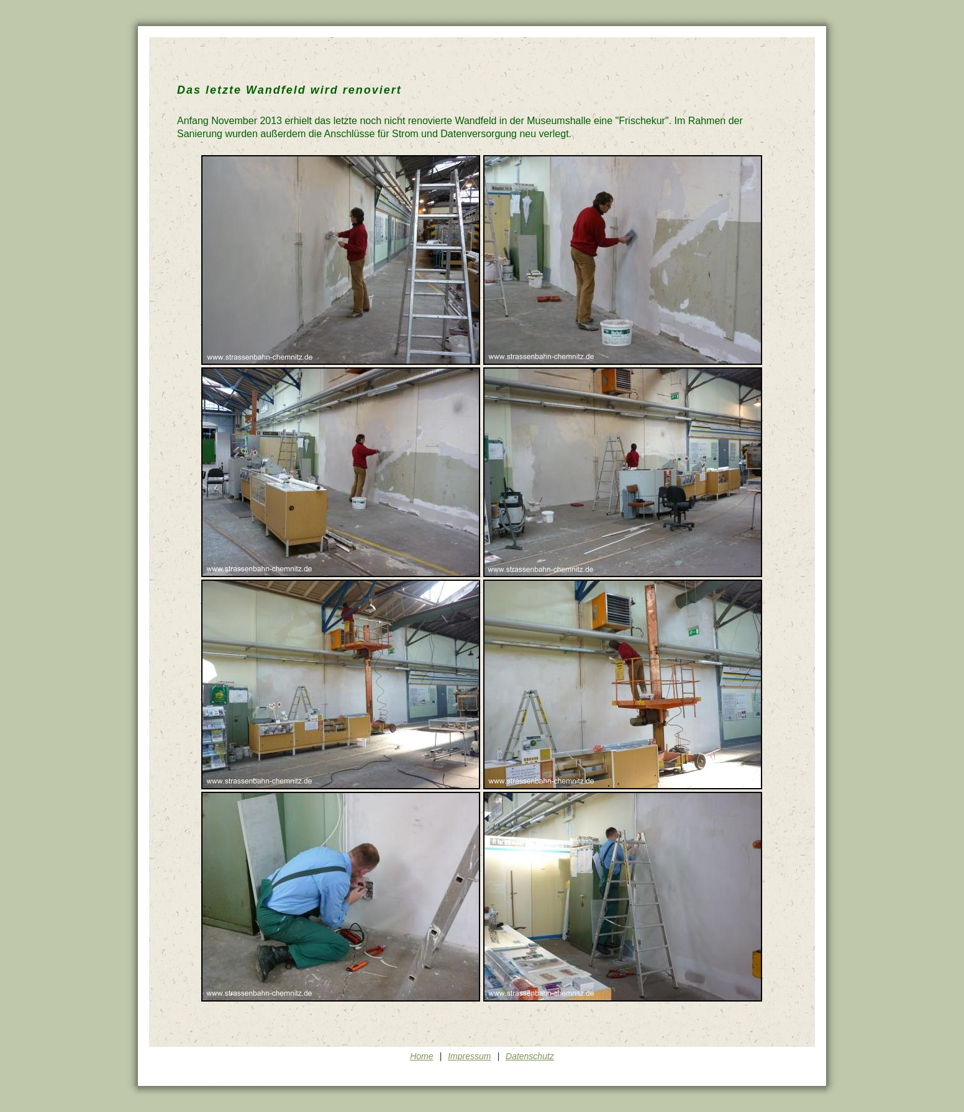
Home (421, 1056)
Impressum (469, 1056)
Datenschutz (530, 1056)
